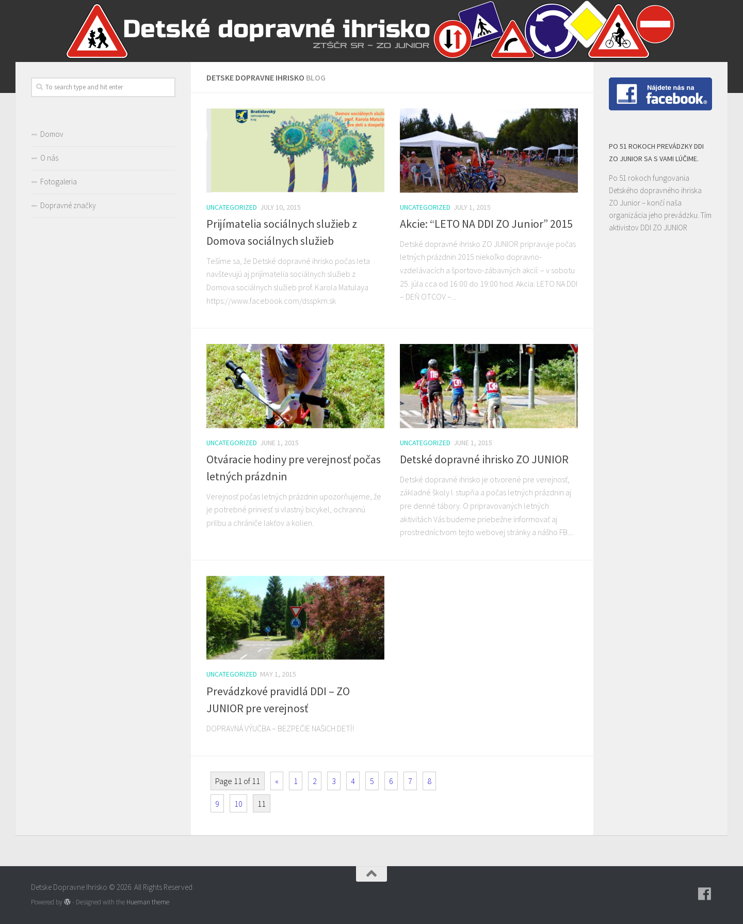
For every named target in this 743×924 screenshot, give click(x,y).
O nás (49, 158)
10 (238, 803)
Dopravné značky (68, 205)
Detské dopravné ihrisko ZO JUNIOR (484, 459)
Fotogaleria (58, 181)
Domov (51, 134)
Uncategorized (231, 207)
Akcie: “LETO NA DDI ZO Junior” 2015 (486, 223)
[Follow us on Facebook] (705, 894)
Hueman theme (147, 902)
